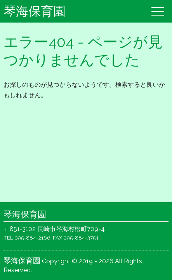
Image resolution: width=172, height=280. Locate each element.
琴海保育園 (34, 11)
